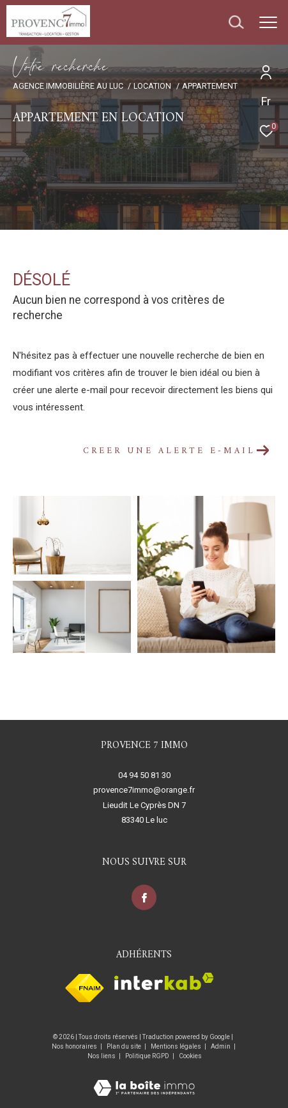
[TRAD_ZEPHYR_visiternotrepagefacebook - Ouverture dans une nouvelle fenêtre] (144, 897)
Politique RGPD (147, 1055)
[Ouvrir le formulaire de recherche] (236, 22)
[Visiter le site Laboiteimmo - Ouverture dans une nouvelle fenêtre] (144, 1079)
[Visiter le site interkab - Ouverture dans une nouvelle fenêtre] (164, 981)
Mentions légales (176, 1046)
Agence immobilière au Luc (68, 86)
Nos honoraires (74, 1046)
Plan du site (124, 1046)
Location (152, 86)
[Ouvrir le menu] (268, 22)
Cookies (190, 1055)
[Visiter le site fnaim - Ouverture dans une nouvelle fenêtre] (84, 988)
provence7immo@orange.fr (144, 790)
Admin (221, 1046)
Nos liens (102, 1055)
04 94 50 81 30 (144, 775)
